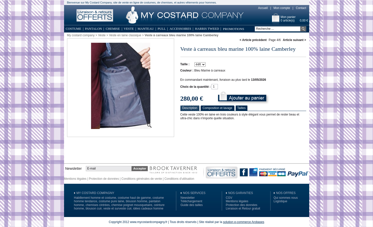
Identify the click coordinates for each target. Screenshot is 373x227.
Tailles (241, 108)
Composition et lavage (217, 108)
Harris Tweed (207, 28)
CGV (229, 198)
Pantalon (93, 28)
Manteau (146, 28)
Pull (162, 28)
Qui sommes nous (286, 198)
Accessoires (180, 28)
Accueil (263, 8)
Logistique (280, 201)
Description (189, 108)
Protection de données (104, 178)
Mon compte (281, 8)
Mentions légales (75, 178)
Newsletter (188, 198)
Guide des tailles (192, 205)
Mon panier (288, 17)
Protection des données (241, 205)
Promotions (233, 29)
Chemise (113, 28)
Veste (129, 28)
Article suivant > (294, 40)
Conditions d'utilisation (179, 178)
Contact (301, 8)
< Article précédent (253, 40)
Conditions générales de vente (141, 178)
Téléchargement (191, 201)
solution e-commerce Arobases (243, 222)
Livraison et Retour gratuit (243, 208)
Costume (73, 28)
